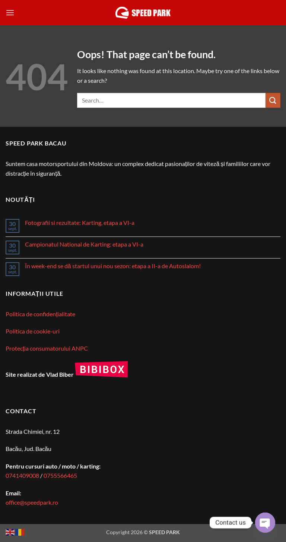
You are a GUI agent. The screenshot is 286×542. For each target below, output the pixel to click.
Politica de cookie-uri (33, 331)
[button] (10, 12)
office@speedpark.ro (32, 502)
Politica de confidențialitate (40, 313)
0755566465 (60, 475)
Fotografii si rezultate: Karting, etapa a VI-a (79, 222)
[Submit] (273, 100)
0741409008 (22, 475)
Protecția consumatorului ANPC (47, 348)
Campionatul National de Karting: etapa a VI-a (84, 244)
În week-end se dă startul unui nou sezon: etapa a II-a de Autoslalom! (113, 265)
